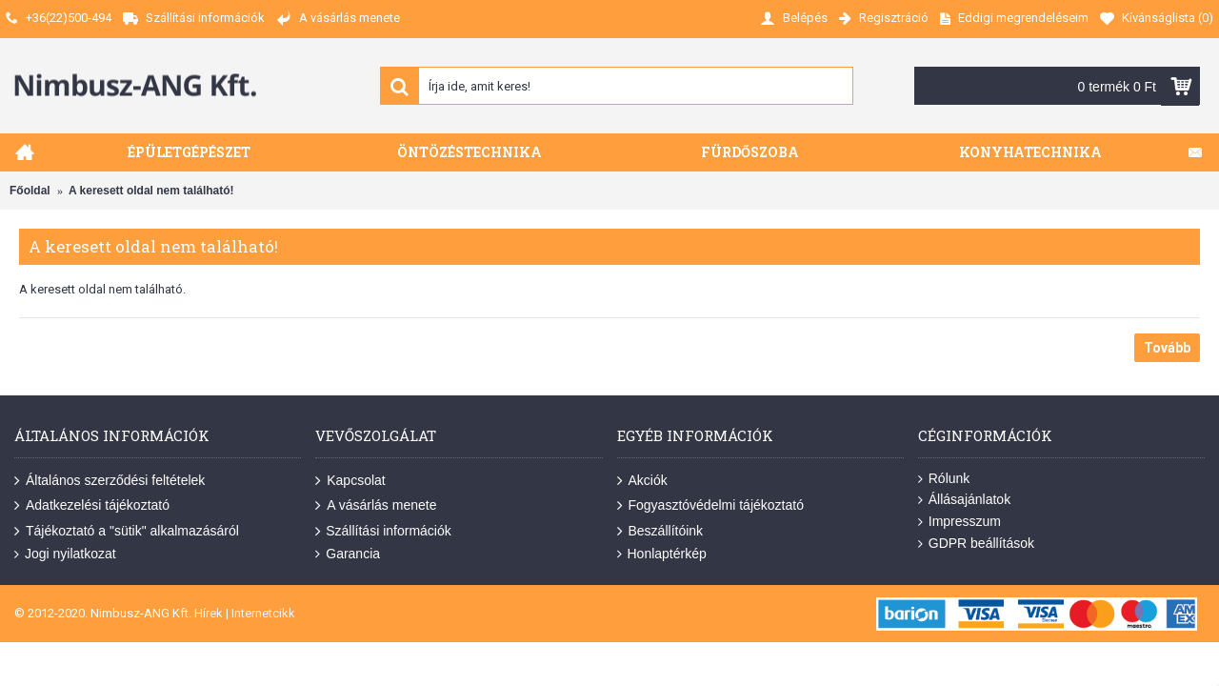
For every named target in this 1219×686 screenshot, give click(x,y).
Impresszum (959, 522)
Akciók (642, 481)
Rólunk (944, 479)
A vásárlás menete (375, 505)
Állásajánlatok (964, 500)
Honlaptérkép (662, 554)
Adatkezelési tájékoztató (92, 505)
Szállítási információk (383, 530)
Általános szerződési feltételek (109, 481)
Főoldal (30, 190)
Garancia (347, 554)
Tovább (1167, 347)
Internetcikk (263, 613)
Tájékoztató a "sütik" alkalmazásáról (126, 530)
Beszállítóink (660, 530)
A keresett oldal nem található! (151, 190)
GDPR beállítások (976, 543)
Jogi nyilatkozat (65, 554)
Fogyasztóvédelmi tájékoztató (710, 505)
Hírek (208, 613)
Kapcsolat (350, 481)
